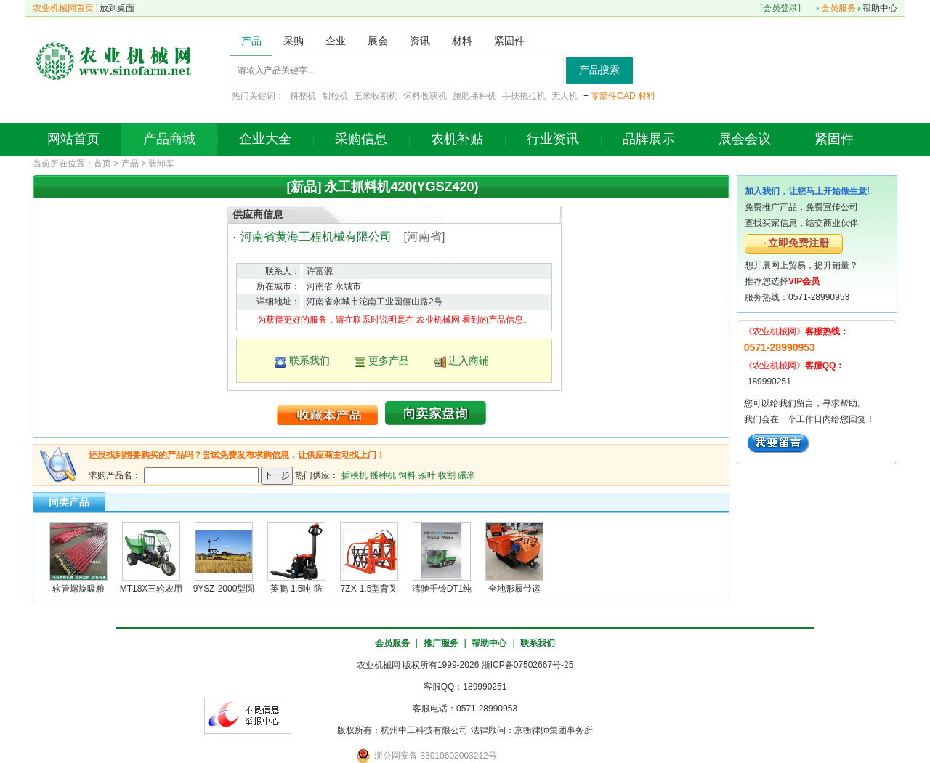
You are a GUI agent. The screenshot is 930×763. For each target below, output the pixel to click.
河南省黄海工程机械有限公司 (316, 236)
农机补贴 (457, 139)
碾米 (466, 474)
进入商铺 (468, 360)
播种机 (383, 474)
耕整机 (303, 96)
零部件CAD (613, 96)
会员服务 (838, 8)
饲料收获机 (425, 96)
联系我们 (309, 360)
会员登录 (780, 8)
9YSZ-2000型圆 (224, 589)
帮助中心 (879, 8)
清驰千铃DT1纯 (442, 589)
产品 (130, 163)
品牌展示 (649, 139)
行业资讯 (553, 139)
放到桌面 (117, 8)
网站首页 (73, 139)
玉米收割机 (375, 96)
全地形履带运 (514, 589)
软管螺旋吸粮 (78, 589)
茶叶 (427, 474)
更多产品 (388, 360)
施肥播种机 (474, 96)
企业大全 (265, 139)
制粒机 (335, 96)
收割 (447, 474)
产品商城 (169, 139)
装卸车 (161, 163)
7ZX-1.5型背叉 (369, 589)
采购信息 (361, 139)
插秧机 (354, 474)
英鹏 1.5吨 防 (296, 589)
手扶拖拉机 (524, 96)
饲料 (407, 474)
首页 (102, 163)
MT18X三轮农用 (151, 589)
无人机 (564, 96)
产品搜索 (599, 70)
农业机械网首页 (63, 8)
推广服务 (441, 643)
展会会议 (745, 139)
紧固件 (834, 139)
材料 (646, 96)
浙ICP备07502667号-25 (528, 665)
